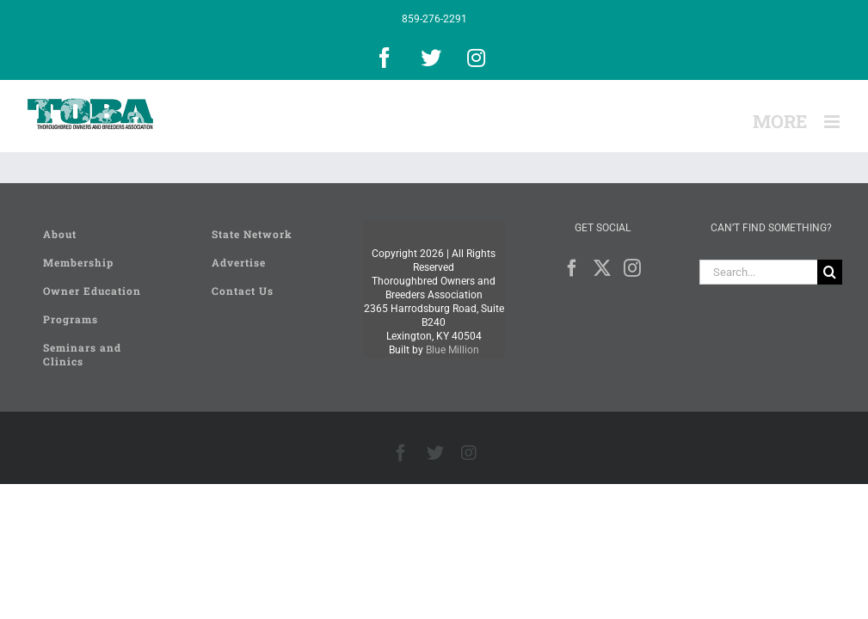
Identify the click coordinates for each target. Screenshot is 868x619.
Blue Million (452, 350)
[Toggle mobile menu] (833, 122)
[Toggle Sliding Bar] (780, 122)
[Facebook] (572, 268)
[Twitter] (602, 268)
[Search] (829, 272)
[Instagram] (632, 268)
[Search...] (758, 272)
